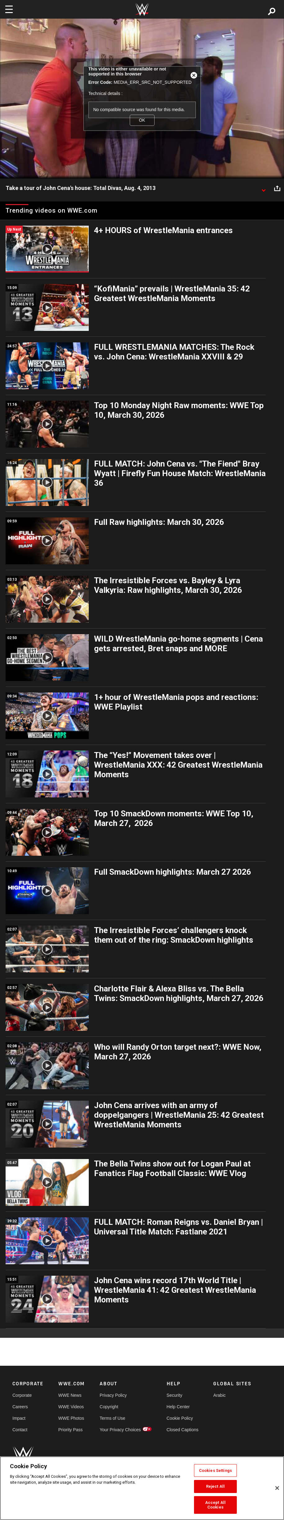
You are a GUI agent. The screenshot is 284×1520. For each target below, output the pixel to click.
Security (175, 1395)
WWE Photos (71, 1418)
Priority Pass (70, 1429)
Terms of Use (112, 1418)
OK (142, 120)
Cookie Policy (180, 1418)
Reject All (215, 1486)
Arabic (219, 1395)
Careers (20, 1406)
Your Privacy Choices (120, 1429)
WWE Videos (71, 1406)
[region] (142, 1488)
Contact (19, 1429)
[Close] (277, 1488)
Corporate (22, 1395)
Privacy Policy (113, 1395)
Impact (18, 1418)
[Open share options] (277, 188)
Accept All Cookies (215, 1505)
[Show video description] (263, 188)
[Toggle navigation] (9, 9)
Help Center (178, 1406)
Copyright (109, 1406)
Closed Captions (183, 1429)
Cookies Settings (215, 1470)
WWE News (70, 1395)
